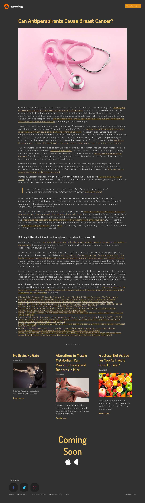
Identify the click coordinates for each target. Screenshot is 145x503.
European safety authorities (36, 225)
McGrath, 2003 (93, 191)
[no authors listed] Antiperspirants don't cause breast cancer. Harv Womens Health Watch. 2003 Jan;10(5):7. (70, 317)
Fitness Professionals (133, 6)
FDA (60, 225)
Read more (18, 398)
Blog (67, 494)
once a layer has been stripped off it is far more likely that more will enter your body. (63, 220)
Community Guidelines (38, 494)
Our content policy (56, 494)
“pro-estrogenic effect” (61, 151)
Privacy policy (21, 494)
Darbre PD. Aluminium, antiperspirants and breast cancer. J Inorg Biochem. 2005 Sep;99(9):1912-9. (65, 302)
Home (11, 494)
